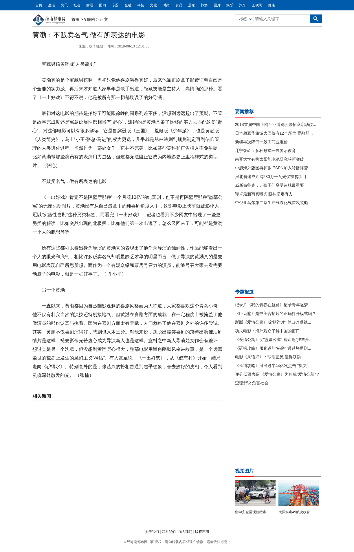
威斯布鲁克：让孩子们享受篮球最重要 (269, 185)
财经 (89, 5)
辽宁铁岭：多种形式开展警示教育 (265, 150)
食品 (178, 5)
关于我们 (152, 532)
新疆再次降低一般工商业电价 (261, 142)
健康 (271, 5)
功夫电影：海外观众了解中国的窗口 (267, 331)
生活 (51, 5)
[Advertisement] (278, 66)
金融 (127, 5)
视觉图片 (244, 470)
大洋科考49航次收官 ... (296, 512)
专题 (115, 5)
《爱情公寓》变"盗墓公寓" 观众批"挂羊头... (274, 339)
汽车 (242, 5)
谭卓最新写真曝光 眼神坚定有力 (264, 194)
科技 (140, 5)
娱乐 (229, 5)
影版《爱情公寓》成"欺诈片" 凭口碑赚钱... (273, 322)
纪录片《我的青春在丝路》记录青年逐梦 (271, 304)
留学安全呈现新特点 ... (252, 512)
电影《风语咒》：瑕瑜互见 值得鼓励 (268, 357)
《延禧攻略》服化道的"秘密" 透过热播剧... (273, 348)
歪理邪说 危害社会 (252, 383)
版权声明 (202, 532)
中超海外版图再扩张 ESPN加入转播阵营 (271, 168)
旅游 (204, 5)
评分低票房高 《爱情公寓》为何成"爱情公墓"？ (277, 374)
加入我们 (185, 532)
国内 (102, 5)
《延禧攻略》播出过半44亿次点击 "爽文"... (273, 365)
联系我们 (169, 532)
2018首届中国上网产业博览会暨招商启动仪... (275, 124)
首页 (38, 5)
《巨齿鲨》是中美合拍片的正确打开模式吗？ (275, 313)
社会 (77, 5)
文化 (153, 5)
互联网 (257, 5)
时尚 (166, 5)
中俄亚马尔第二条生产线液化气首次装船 (271, 202)
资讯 (64, 5)
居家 (191, 5)
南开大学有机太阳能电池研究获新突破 (269, 159)
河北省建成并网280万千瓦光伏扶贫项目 (271, 176)
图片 (217, 5)
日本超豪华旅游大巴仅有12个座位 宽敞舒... (274, 133)
